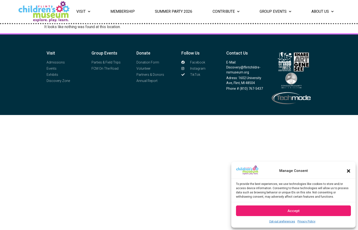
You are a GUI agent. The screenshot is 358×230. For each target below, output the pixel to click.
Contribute (226, 11)
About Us (322, 11)
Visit (83, 11)
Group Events (275, 11)
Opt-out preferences (282, 221)
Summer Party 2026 (173, 11)
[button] (348, 171)
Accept (294, 211)
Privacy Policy (306, 221)
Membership (122, 11)
